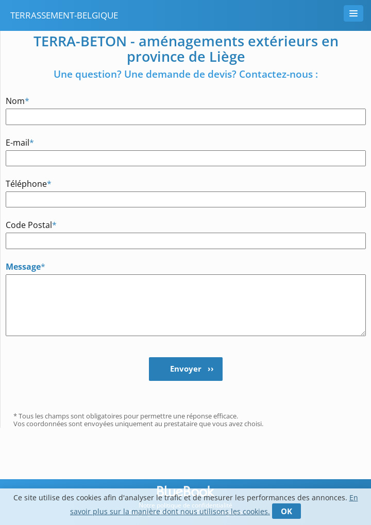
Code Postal (31, 224)
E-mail (20, 142)
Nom (17, 100)
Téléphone (29, 183)
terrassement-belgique (64, 15)
